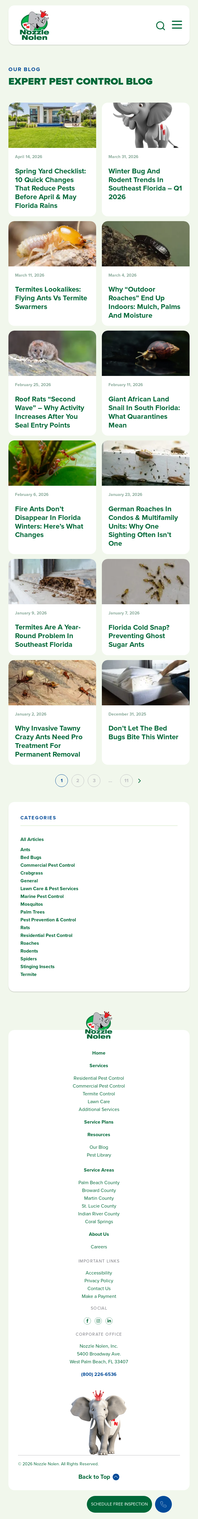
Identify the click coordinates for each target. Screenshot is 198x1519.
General (29, 880)
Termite (28, 974)
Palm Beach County (99, 1182)
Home (98, 1052)
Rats (25, 927)
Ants (25, 849)
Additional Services (99, 1109)
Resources (98, 1134)
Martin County (99, 1198)
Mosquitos (31, 904)
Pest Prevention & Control (48, 919)
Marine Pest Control (42, 896)
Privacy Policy (98, 1280)
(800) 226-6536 (99, 1374)
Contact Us (99, 1288)
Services (99, 1065)
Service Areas (99, 1169)
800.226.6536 (67, 1508)
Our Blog (24, 69)
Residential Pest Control (46, 935)
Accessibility (99, 1272)
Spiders (28, 958)
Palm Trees (32, 911)
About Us (99, 1234)
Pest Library (99, 1154)
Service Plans (99, 1121)
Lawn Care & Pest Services (49, 888)
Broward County (99, 1190)
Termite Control (99, 1093)
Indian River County (99, 1213)
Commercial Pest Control (47, 865)
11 (126, 780)
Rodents (29, 950)
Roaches (29, 943)
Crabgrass (31, 872)
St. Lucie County (99, 1205)
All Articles (32, 839)
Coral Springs (99, 1221)
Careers (99, 1246)
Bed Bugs (30, 857)
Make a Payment (99, 1296)
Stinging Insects (37, 966)
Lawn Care (99, 1101)
